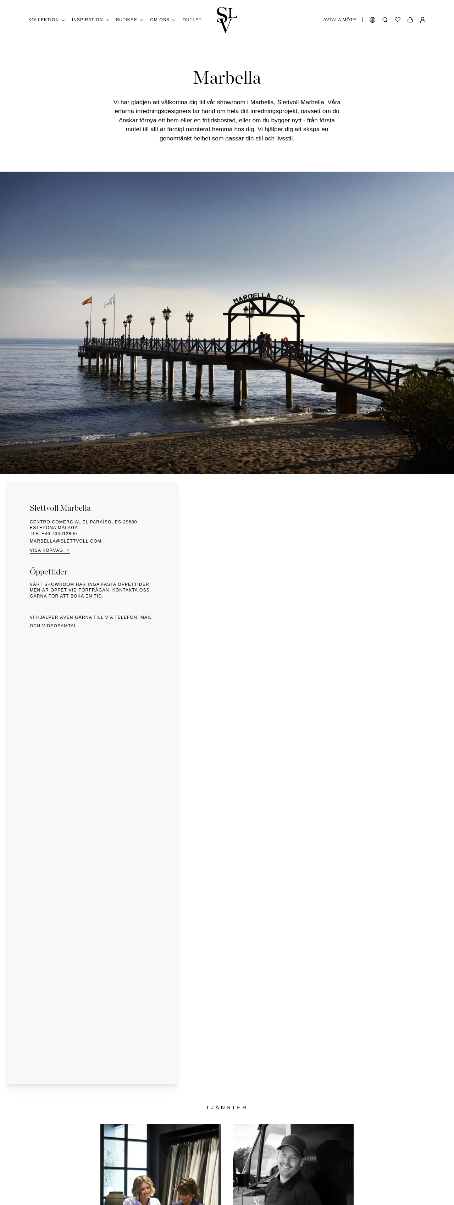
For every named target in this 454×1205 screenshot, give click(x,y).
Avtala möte (339, 19)
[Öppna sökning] (385, 20)
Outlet (192, 19)
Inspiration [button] (90, 20)
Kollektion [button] (46, 20)
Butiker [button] (129, 20)
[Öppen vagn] (410, 20)
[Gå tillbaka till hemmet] (227, 20)
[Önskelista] (397, 20)
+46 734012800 (59, 533)
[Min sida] (423, 20)
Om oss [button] (162, 20)
